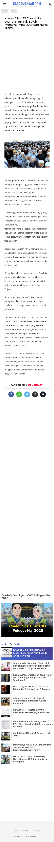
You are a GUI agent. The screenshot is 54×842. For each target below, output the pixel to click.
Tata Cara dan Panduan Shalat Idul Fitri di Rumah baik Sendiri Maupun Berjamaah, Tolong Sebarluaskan (31, 666)
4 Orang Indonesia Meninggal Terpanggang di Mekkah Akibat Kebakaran (29, 701)
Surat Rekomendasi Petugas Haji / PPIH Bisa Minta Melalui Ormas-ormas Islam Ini (33, 724)
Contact (26, 831)
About (16, 831)
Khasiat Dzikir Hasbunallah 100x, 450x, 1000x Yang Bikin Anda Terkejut (30, 653)
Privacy (37, 831)
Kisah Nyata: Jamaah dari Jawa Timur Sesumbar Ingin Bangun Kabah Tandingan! (32, 677)
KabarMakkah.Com (32, 836)
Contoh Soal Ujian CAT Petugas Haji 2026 (26, 596)
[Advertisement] (27, 62)
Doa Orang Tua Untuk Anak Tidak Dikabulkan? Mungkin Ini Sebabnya (31, 687)
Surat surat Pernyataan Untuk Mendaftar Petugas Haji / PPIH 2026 (31, 711)
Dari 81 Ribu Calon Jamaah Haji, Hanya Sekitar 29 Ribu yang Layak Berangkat (30, 759)
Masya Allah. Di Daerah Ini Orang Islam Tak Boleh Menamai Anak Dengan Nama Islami (26, 23)
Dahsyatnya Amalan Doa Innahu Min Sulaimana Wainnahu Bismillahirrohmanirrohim (32, 747)
